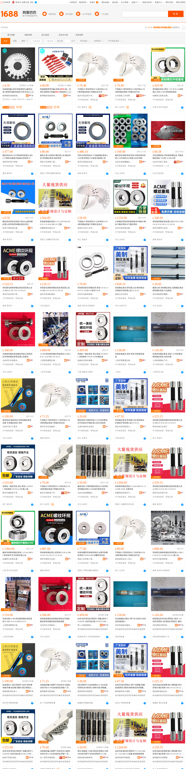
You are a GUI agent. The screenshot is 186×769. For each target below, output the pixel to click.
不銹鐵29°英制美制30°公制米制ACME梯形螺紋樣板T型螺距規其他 (55, 421)
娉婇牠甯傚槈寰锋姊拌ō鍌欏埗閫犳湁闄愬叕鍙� (86, 757)
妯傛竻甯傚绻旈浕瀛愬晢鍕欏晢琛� (11, 757)
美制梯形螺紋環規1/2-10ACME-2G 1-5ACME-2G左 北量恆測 (130, 487)
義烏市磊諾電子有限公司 (86, 96)
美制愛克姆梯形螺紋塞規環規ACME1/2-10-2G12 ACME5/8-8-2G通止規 (168, 553)
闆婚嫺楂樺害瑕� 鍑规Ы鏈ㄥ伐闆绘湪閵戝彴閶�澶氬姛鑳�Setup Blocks (55, 90)
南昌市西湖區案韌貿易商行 (48, 294)
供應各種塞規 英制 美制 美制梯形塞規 (129, 355)
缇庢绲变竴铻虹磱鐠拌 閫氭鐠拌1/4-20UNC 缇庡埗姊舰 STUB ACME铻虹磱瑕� (93, 620)
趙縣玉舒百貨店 (121, 294)
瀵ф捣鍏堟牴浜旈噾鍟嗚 (161, 691)
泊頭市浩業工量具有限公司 (161, 162)
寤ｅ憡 (31, 92)
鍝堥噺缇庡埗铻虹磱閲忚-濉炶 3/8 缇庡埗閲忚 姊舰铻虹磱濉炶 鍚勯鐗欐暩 (167, 620)
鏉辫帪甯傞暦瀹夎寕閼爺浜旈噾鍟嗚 (48, 691)
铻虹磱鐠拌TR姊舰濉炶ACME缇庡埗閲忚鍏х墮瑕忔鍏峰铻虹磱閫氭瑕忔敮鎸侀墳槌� (93, 686)
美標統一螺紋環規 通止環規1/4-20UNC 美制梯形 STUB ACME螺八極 (17, 487)
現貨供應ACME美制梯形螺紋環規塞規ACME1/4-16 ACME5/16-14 (17, 620)
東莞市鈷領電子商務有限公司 (11, 294)
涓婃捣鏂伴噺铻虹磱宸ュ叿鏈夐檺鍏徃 (161, 625)
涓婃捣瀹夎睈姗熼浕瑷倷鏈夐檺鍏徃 (123, 625)
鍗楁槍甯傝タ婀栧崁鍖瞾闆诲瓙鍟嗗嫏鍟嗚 (123, 691)
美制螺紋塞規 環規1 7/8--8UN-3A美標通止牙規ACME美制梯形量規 (168, 90)
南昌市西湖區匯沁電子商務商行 (123, 426)
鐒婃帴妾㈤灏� (9, 99)
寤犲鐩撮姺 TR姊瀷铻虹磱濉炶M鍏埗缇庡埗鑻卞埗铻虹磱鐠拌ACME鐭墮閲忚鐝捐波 (93, 752)
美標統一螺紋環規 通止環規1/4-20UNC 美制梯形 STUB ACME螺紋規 (93, 355)
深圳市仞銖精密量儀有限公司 (86, 294)
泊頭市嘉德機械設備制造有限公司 (123, 162)
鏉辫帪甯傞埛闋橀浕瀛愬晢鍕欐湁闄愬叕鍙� (161, 757)
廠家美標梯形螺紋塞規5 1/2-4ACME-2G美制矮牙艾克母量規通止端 (17, 553)
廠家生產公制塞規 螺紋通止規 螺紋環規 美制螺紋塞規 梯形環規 (55, 156)
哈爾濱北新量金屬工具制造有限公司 (161, 96)
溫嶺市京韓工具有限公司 (86, 228)
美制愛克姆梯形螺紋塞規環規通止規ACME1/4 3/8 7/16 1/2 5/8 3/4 (17, 289)
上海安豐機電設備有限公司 (123, 360)
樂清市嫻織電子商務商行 (11, 493)
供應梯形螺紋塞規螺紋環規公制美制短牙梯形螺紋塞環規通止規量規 (17, 355)
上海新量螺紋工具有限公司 (161, 360)
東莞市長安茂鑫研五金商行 (48, 426)
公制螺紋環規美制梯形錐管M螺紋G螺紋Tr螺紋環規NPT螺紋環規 (130, 222)
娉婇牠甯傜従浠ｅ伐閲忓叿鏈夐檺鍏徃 (11, 691)
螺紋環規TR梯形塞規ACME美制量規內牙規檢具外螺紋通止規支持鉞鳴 (93, 421)
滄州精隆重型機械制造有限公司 (161, 294)
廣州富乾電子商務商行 (11, 162)
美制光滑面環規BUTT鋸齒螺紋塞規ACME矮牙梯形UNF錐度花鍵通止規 (93, 156)
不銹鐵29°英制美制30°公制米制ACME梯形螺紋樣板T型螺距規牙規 (92, 90)
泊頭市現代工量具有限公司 (11, 426)
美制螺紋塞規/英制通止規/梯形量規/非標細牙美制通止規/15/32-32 (129, 289)
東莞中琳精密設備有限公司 (11, 228)
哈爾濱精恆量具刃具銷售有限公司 (48, 228)
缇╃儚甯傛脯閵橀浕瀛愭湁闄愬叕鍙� (48, 757)
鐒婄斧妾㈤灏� (23, 99)
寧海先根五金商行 (160, 426)
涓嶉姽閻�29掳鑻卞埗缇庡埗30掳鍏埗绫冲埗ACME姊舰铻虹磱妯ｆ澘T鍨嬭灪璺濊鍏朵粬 (55, 686)
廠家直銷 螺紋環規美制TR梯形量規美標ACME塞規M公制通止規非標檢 (130, 156)
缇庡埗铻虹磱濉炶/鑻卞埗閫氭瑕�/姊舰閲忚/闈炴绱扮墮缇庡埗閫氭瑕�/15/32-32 (130, 686)
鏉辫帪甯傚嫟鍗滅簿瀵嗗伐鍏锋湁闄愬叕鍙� (11, 96)
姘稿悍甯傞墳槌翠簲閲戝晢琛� (86, 691)
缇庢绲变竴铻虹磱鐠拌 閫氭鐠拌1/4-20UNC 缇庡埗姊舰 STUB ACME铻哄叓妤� (17, 752)
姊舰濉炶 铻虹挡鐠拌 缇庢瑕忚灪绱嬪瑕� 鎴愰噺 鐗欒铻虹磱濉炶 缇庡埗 (17, 686)
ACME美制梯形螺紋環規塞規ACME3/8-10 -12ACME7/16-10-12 (55, 355)
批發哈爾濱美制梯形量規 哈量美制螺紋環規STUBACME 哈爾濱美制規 (93, 553)
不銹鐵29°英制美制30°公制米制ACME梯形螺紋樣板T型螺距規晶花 (92, 222)
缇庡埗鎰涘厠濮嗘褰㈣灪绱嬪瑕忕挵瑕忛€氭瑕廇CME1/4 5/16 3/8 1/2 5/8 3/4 (168, 686)
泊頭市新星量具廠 (122, 228)
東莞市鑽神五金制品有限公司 (161, 228)
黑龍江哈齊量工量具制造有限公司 (48, 162)
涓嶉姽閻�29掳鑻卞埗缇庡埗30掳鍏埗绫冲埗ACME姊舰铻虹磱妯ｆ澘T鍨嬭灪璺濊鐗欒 (55, 752)
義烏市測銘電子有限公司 (48, 493)
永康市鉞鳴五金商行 (86, 426)
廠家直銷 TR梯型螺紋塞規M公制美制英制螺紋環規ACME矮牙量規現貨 (93, 487)
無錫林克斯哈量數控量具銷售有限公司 (86, 360)
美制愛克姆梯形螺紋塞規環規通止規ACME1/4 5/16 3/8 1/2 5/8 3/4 (55, 289)
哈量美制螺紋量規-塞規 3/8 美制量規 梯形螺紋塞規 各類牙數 (167, 355)
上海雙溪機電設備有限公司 (48, 360)
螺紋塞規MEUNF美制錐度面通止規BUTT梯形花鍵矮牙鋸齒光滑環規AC (17, 156)
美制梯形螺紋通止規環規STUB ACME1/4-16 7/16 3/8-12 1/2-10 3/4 (55, 553)
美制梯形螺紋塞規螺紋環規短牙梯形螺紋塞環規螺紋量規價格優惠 (55, 620)
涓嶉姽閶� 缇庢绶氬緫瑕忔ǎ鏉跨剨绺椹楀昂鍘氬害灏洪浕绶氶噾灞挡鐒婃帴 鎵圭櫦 (17, 90)
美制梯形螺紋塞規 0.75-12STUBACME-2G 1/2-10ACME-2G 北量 (55, 222)
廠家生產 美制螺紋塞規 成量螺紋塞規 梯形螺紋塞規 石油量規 (168, 289)
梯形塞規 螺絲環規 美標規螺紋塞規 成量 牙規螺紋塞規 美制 (16, 421)
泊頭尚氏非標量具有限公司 (11, 360)
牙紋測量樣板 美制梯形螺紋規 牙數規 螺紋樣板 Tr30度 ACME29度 (168, 156)
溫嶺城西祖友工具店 (123, 559)
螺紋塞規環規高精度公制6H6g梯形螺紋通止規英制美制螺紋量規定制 (17, 222)
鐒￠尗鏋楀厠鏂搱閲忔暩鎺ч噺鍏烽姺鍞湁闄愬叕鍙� (86, 625)
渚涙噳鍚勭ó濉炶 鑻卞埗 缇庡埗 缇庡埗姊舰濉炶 (130, 620)
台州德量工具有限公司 (123, 96)
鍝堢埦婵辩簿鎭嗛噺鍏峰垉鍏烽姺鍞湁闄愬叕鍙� (123, 757)
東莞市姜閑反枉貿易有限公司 (86, 162)
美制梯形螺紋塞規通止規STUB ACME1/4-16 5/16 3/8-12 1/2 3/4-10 (168, 222)
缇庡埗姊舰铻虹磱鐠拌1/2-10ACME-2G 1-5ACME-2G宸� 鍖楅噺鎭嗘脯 (130, 752)
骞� (31, 95)
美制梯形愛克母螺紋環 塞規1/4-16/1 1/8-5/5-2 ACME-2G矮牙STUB (93, 289)
